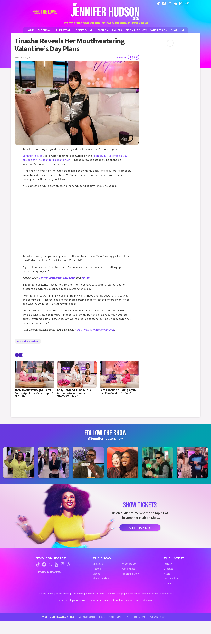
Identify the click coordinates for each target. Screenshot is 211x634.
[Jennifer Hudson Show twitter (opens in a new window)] (169, 3)
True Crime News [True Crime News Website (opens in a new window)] (157, 616)
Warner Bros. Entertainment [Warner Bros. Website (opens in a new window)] (136, 600)
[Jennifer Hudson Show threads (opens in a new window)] (68, 564)
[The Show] (45, 30)
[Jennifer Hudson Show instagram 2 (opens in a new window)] (53, 462)
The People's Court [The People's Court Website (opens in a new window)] (135, 616)
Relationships (171, 578)
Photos (97, 568)
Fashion (168, 564)
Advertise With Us (95, 593)
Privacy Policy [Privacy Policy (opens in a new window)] (46, 593)
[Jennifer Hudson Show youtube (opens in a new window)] (175, 3)
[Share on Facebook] (130, 57)
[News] (64, 30)
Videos (96, 573)
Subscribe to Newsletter (49, 572)
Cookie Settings (115, 593)
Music (167, 573)
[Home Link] (105, 11)
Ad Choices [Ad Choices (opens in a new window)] (77, 593)
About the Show (101, 578)
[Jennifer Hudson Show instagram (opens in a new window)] (181, 3)
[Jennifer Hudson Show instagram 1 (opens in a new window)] (18, 462)
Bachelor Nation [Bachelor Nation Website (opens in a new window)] (87, 616)
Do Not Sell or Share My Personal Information (149, 593)
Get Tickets (140, 527)
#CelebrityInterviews (27, 341)
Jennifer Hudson (33, 156)
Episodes (98, 564)
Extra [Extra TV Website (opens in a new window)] (102, 616)
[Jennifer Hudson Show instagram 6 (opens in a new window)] (192, 462)
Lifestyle (168, 568)
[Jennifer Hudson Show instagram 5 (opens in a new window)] (157, 462)
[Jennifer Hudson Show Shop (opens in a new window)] (174, 30)
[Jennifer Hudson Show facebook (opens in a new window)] (164, 3)
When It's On (129, 564)
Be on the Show (130, 573)
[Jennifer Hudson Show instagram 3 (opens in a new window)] (88, 462)
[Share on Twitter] (136, 57)
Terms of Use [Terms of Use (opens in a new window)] (62, 593)
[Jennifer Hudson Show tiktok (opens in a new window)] (158, 3)
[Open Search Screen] (183, 30)
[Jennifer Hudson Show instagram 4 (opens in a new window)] (122, 462)
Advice (167, 583)
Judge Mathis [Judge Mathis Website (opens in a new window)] (115, 616)
